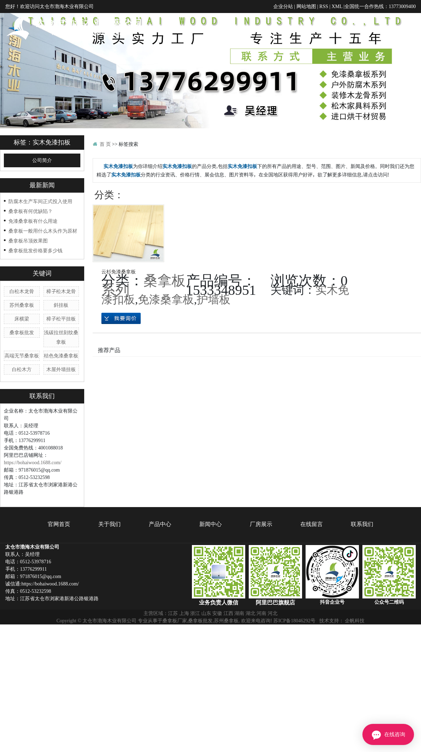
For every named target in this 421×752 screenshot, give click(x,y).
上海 (184, 622)
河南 (261, 622)
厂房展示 (360, 28)
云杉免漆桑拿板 (118, 280)
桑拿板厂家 (174, 629)
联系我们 (404, 61)
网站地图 (306, 6)
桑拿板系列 (143, 294)
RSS (323, 6)
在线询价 (121, 327)
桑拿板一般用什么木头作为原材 (42, 240)
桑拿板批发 (21, 341)
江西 (228, 622)
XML (337, 6)
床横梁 (21, 327)
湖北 (250, 622)
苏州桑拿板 (21, 314)
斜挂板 (61, 314)
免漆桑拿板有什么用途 (33, 230)
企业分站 (283, 6)
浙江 (195, 622)
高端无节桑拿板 (22, 364)
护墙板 (213, 308)
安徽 (217, 622)
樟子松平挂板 (61, 327)
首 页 (105, 153)
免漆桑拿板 (166, 308)
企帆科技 (355, 629)
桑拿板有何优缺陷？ (30, 220)
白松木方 (22, 378)
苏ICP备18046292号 (294, 629)
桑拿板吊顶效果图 (28, 249)
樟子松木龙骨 (61, 300)
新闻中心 (324, 28)
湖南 (239, 622)
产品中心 (287, 28)
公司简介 (42, 169)
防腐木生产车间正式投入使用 (40, 210)
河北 (273, 622)
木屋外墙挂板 (61, 378)
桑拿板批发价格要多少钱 (35, 259)
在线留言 (397, 28)
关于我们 (250, 28)
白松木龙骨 (21, 300)
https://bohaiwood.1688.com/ (32, 471)
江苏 (173, 622)
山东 (206, 622)
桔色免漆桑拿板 (61, 364)
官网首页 (213, 28)
